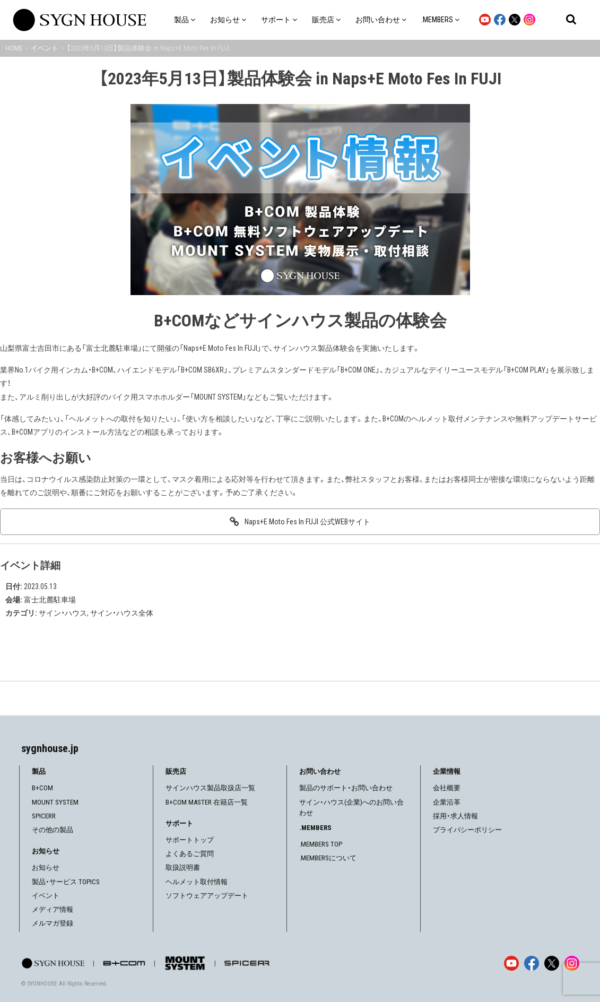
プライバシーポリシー (467, 830)
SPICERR (44, 816)
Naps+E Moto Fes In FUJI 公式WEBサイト (307, 521)
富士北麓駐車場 (50, 599)
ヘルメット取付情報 (197, 882)
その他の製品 (52, 830)
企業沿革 (446, 802)
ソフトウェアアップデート (207, 896)
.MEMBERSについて (327, 858)
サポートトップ (190, 840)
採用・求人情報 (455, 816)
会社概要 (446, 788)
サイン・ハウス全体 (121, 613)
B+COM (42, 788)
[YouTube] (511, 963)
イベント (45, 896)
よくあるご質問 (190, 854)
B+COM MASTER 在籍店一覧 (207, 802)
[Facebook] (531, 963)
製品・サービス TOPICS (66, 882)
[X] (551, 963)
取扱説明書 (183, 867)
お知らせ (45, 867)
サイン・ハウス (63, 613)
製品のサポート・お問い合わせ (346, 788)
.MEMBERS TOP (320, 844)
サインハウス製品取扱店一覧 (210, 788)
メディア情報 (52, 909)
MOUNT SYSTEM (55, 802)
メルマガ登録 (52, 923)
